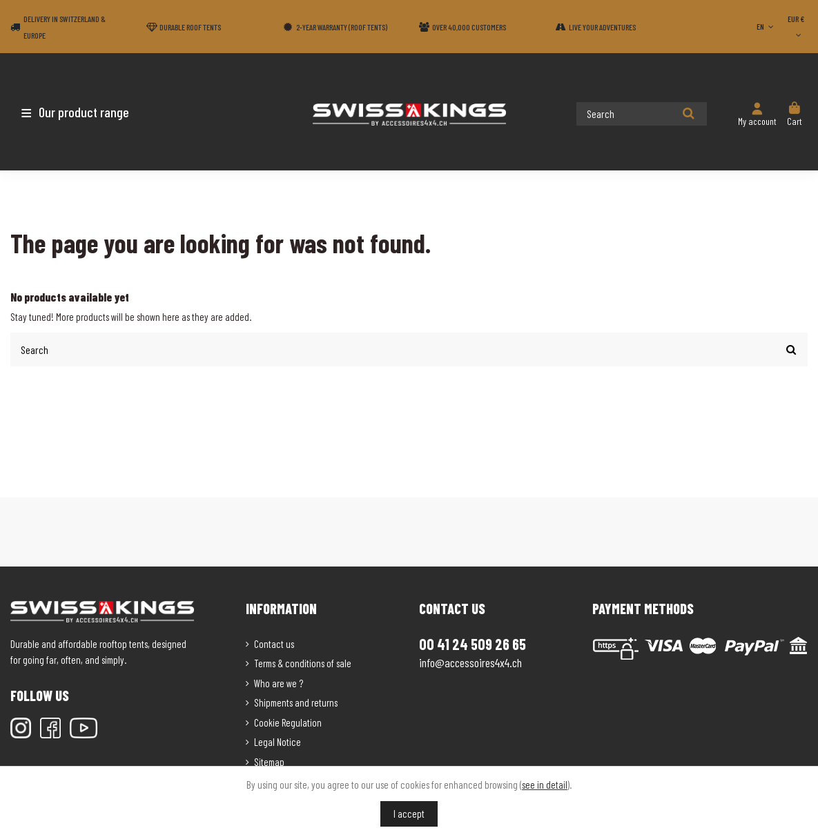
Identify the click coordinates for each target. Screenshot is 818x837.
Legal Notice (277, 741)
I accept (409, 813)
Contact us (274, 643)
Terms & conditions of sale (302, 662)
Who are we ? (278, 682)
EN (766, 26)
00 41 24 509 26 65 (472, 643)
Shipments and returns (296, 702)
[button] (91, 112)
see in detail (544, 784)
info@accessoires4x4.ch (470, 661)
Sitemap (269, 761)
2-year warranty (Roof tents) (341, 27)
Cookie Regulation (288, 722)
